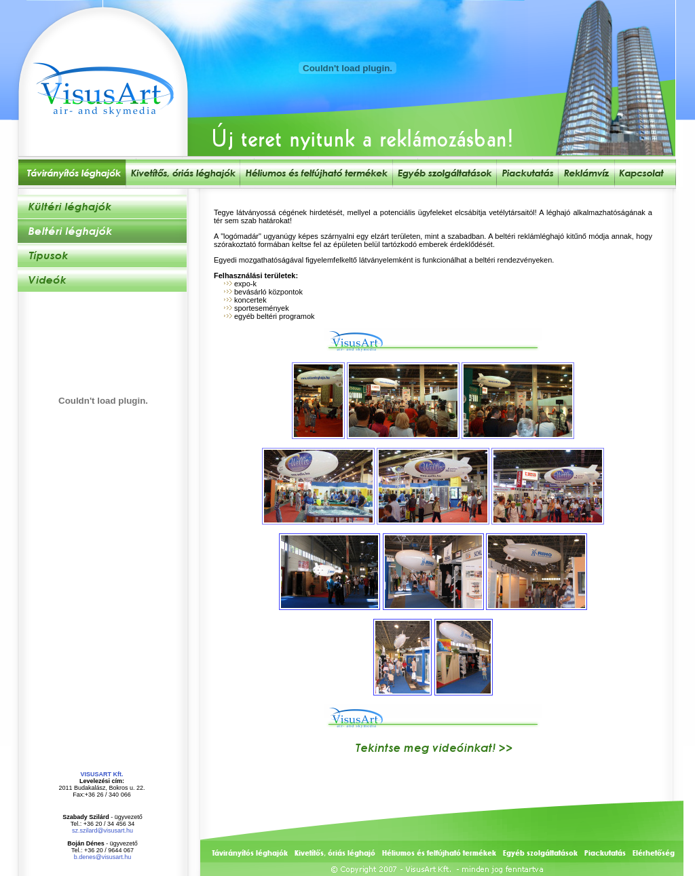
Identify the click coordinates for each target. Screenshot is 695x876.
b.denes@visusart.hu (103, 857)
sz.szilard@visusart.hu (102, 830)
